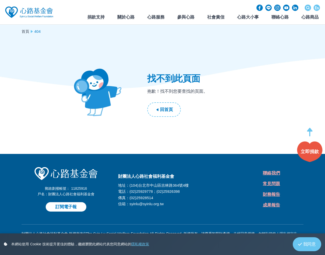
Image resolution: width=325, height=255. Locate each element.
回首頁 (166, 109)
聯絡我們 (271, 173)
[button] (309, 134)
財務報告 (271, 195)
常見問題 (271, 184)
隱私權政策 (140, 244)
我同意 (307, 244)
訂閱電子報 (66, 206)
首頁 (25, 31)
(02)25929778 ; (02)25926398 (155, 191)
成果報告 (271, 206)
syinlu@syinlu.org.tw (146, 203)
